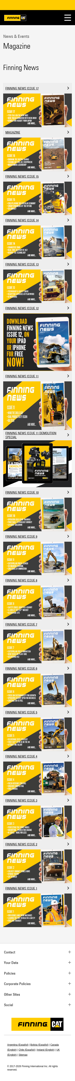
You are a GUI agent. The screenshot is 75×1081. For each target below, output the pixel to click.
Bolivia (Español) (39, 1044)
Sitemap (23, 1054)
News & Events (16, 36)
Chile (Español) (27, 1049)
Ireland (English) (45, 1049)
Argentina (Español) (17, 1044)
